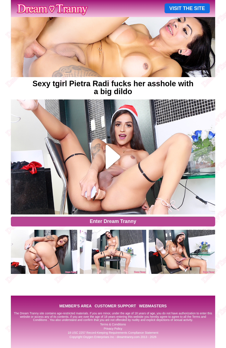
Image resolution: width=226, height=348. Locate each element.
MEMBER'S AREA (75, 306)
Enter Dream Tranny (113, 221)
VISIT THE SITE (187, 8)
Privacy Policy (113, 328)
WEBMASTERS (153, 306)
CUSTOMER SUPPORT (115, 306)
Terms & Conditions (113, 324)
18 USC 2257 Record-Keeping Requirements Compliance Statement (113, 332)
